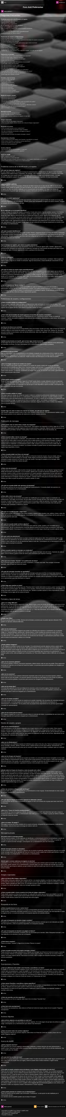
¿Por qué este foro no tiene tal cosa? (10, 157)
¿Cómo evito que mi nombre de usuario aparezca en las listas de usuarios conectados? (22, 39)
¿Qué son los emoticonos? (7, 82)
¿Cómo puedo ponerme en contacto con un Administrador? (15, 160)
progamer (6, 1113)
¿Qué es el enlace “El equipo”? (8, 107)
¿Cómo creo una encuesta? (8, 60)
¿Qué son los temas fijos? (7, 88)
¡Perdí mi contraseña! (6, 30)
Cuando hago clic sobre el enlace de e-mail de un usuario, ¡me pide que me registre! (22, 50)
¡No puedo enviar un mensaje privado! (10, 113)
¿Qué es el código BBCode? (8, 79)
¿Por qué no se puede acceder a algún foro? (12, 65)
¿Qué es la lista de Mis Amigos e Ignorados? (12, 121)
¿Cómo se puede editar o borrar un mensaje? (12, 57)
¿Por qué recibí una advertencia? (9, 68)
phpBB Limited (5, 1048)
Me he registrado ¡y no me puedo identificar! (12, 25)
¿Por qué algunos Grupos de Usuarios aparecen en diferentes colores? (18, 104)
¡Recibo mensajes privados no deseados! (11, 114)
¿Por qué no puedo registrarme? (9, 23)
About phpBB (4, 1050)
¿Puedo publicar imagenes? (8, 84)
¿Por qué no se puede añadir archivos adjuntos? (13, 66)
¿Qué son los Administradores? (8, 97)
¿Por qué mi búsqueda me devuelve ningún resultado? (14, 129)
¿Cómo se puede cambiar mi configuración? (12, 38)
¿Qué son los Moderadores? (8, 98)
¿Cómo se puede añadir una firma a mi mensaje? (13, 58)
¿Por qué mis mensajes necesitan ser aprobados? (13, 72)
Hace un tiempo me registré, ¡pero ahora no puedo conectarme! (16, 28)
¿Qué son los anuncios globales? (9, 85)
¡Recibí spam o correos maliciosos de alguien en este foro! (15, 116)
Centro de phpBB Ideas (13, 1060)
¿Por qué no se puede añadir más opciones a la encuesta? (15, 62)
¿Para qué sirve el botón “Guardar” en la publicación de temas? (16, 71)
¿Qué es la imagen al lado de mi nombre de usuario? (14, 46)
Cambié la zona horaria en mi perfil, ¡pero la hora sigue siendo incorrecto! (19, 42)
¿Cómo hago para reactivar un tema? (10, 74)
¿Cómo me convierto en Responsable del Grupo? (13, 103)
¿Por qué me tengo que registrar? (9, 20)
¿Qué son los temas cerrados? (8, 90)
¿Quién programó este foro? (8, 156)
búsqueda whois (5, 1074)
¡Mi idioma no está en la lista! (8, 44)
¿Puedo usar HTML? (6, 81)
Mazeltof (13, 1113)
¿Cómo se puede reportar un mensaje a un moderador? (15, 69)
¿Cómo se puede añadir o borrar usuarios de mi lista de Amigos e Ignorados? (20, 122)
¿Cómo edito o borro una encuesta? (10, 63)
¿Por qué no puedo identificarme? (9, 26)
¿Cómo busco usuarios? (7, 132)
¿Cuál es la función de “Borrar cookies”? (11, 33)
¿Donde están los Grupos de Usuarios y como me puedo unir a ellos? (18, 101)
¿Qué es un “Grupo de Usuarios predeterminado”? (13, 106)
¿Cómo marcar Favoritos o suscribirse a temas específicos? (16, 141)
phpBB (56, 356)
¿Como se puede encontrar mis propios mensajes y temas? (15, 134)
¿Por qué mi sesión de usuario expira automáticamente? (15, 31)
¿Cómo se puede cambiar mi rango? (10, 49)
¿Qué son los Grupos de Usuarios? (9, 100)
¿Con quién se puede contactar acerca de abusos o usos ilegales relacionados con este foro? (24, 159)
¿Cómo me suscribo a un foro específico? (11, 142)
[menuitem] (3, 2)
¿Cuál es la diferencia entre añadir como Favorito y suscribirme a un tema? (19, 139)
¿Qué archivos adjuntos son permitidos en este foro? (14, 149)
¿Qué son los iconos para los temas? (10, 91)
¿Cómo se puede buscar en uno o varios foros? (12, 128)
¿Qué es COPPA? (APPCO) (8, 22)
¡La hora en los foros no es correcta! (10, 41)
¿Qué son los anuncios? (7, 87)
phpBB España (16, 1112)
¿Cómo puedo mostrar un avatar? (9, 47)
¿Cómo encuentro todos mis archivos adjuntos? (12, 151)
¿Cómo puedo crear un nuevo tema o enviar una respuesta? (16, 55)
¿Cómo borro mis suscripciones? (9, 144)
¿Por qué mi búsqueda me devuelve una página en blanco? (15, 131)
